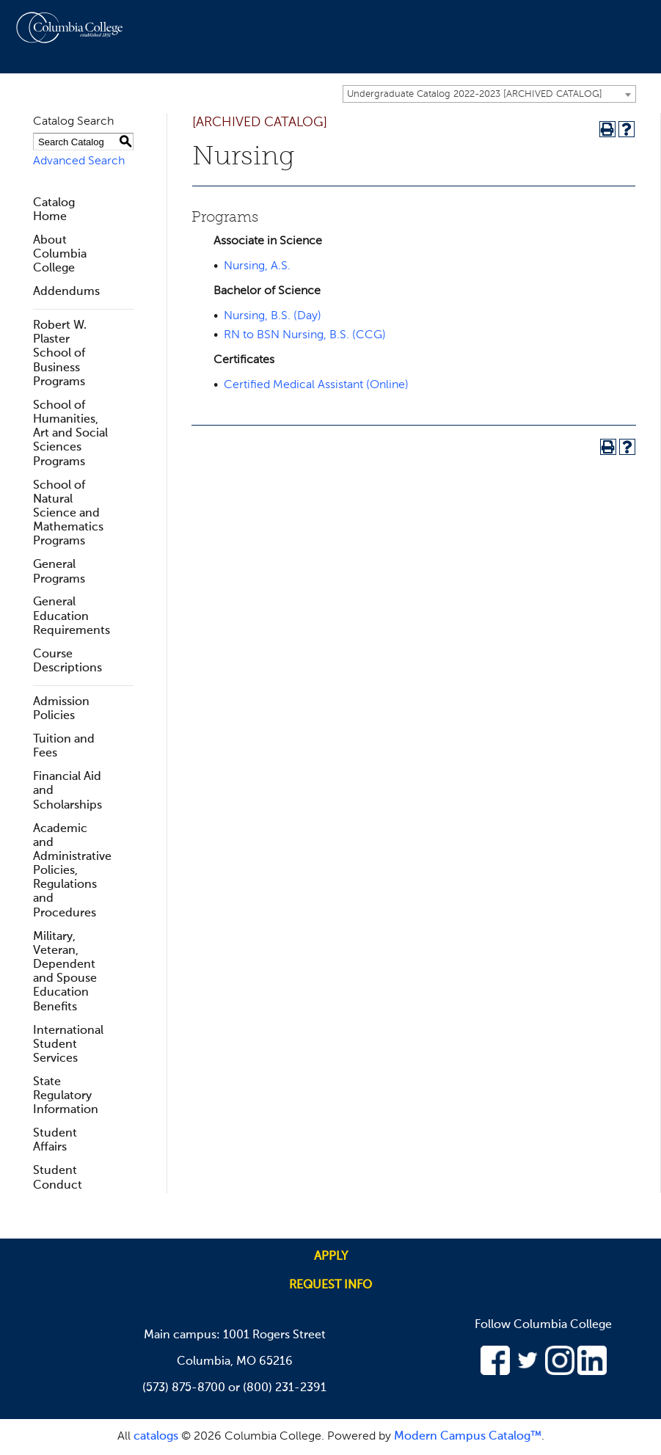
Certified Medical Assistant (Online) (316, 385)
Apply (331, 1257)
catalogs (156, 1437)
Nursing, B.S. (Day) (272, 316)
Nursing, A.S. (257, 266)
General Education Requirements (71, 616)
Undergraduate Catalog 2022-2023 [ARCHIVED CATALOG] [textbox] (474, 94)
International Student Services (68, 1045)
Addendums (66, 292)
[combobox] (489, 94)
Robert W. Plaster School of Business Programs (60, 354)
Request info (330, 1285)
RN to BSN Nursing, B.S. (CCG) (305, 335)
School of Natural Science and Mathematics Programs (68, 514)
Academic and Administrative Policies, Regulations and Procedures (72, 871)
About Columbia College (60, 254)
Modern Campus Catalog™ (467, 1437)
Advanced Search (79, 161)
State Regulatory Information (65, 1096)
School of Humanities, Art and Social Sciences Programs (70, 434)
